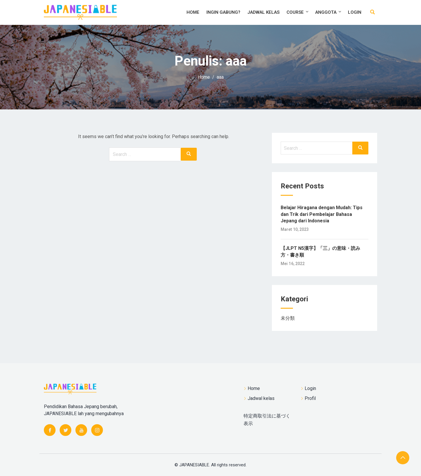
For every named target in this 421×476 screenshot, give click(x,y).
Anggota (328, 12)
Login (354, 12)
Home (193, 12)
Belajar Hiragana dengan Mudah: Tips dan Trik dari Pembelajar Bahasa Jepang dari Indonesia (322, 214)
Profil (310, 398)
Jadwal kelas (263, 12)
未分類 (288, 318)
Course (298, 12)
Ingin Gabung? (223, 12)
